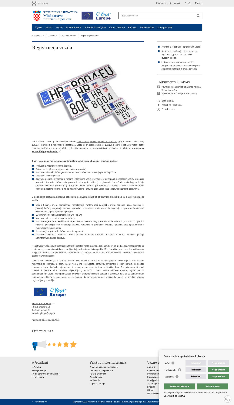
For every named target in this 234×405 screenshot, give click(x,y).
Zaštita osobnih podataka (101, 370)
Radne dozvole (147, 27)
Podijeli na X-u (166, 109)
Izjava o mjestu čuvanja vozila (71, 169)
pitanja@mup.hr (47, 313)
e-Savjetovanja (39, 370)
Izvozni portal (38, 377)
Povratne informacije (41, 303)
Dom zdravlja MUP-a (156, 393)
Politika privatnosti (98, 374)
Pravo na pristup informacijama (104, 367)
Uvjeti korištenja (135, 402)
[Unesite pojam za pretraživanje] (157, 15)
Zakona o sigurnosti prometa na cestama (97, 141)
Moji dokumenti (68, 35)
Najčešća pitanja (97, 383)
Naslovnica (37, 35)
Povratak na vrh (41, 402)
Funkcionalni (171, 370)
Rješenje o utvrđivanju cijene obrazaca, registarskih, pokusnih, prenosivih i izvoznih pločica (179, 54)
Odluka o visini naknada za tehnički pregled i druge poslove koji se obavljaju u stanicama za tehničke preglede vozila (180, 65)
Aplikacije (151, 367)
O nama (48, 27)
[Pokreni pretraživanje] (198, 15)
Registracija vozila (88, 35)
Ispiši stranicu (165, 101)
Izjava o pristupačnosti (152, 402)
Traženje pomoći (39, 310)
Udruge (150, 390)
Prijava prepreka (39, 307)
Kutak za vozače (117, 27)
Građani (59, 27)
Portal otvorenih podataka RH (45, 374)
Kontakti (132, 27)
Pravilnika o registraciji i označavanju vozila (61, 145)
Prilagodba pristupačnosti (168, 3)
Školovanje (95, 380)
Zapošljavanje (96, 377)
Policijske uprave (155, 374)
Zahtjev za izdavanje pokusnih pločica (98, 172)
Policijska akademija (156, 377)
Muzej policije (153, 380)
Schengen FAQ (164, 27)
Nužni (167, 363)
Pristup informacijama (95, 27)
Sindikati (151, 387)
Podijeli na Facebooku (169, 105)
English (198, 3)
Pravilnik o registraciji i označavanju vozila (180, 47)
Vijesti (38, 27)
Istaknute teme (73, 27)
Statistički (169, 377)
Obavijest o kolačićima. (174, 396)
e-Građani (36, 367)
